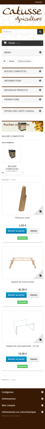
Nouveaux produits (16, 90)
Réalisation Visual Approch (11, 416)
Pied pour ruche (22, 218)
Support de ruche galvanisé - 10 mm (22, 346)
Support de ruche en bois (22, 282)
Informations (12, 80)
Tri (3, 173)
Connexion (38, 2)
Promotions (11, 99)
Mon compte (8, 405)
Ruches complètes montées (12, 169)
